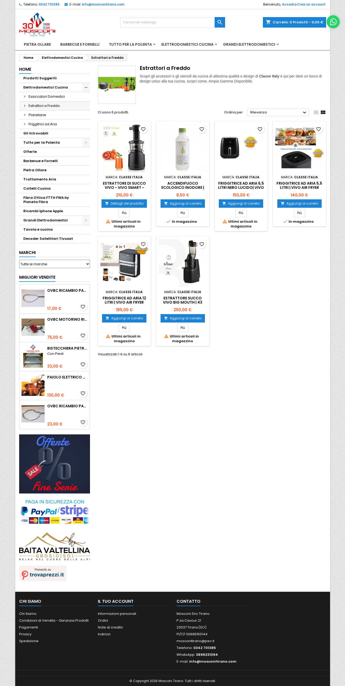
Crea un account (311, 4)
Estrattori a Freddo (44, 105)
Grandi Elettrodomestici (249, 44)
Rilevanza (279, 113)
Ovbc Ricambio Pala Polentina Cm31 (67, 406)
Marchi (27, 253)
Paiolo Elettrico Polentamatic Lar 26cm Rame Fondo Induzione (67, 377)
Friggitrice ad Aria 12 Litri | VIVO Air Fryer (124, 300)
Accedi (288, 4)
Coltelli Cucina (37, 188)
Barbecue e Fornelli (79, 44)
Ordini (103, 620)
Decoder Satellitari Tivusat (48, 238)
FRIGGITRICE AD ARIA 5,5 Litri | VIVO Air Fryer (299, 185)
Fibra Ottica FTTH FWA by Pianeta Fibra (46, 199)
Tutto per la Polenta (130, 44)
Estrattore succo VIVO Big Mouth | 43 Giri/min (182, 302)
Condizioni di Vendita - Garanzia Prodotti (54, 620)
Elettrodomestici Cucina (187, 44)
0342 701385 (49, 4)
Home (25, 69)
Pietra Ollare (37, 44)
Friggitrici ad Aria (43, 124)
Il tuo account (116, 601)
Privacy (25, 634)
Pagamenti (28, 627)
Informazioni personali (117, 613)
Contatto (188, 601)
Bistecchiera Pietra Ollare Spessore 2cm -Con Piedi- (67, 348)
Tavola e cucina (38, 229)
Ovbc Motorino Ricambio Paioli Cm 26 (67, 319)
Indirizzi (104, 634)
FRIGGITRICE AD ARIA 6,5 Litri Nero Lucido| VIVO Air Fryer (241, 187)
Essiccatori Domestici (47, 96)
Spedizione (29, 640)
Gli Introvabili (35, 133)
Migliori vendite (37, 277)
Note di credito (110, 627)
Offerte (30, 151)
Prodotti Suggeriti (40, 78)
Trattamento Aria (39, 179)
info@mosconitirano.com (103, 4)
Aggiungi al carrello (182, 203)
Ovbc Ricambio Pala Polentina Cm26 (67, 290)
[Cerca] (172, 22)
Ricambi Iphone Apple (43, 211)
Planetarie (37, 114)
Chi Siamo (27, 613)
